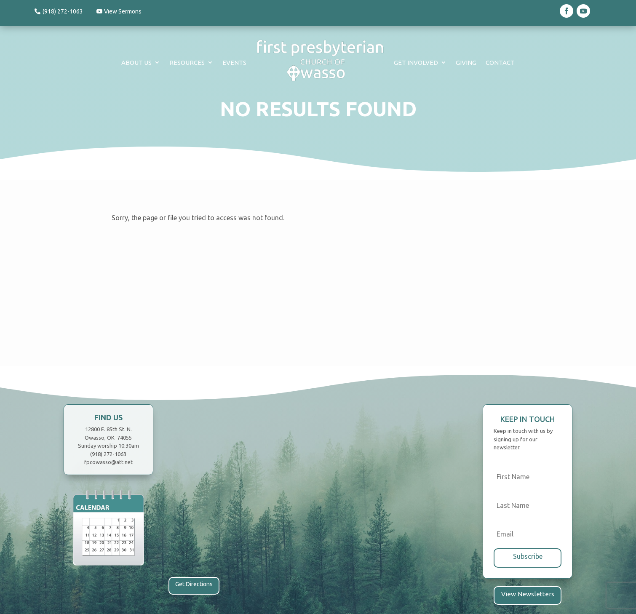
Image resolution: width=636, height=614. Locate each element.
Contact (500, 62)
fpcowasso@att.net (108, 462)
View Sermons (124, 11)
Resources (187, 62)
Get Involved (416, 62)
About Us (136, 62)
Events (234, 62)
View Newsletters (527, 593)
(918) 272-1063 (63, 11)
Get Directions (194, 584)
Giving (466, 62)
